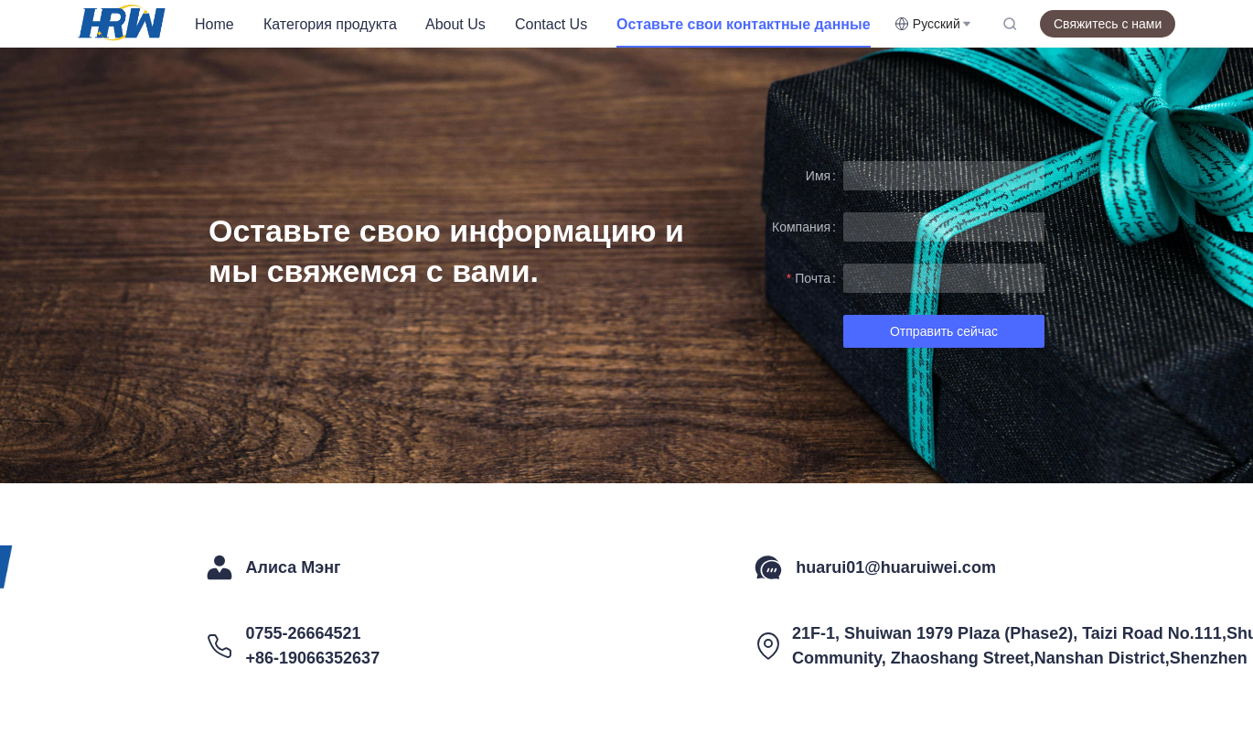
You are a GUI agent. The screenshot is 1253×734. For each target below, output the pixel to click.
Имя (818, 175)
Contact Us (551, 24)
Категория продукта (330, 24)
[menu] (537, 24)
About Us (455, 24)
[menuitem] (214, 25)
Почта (812, 278)
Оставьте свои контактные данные (743, 24)
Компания (801, 227)
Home (214, 24)
